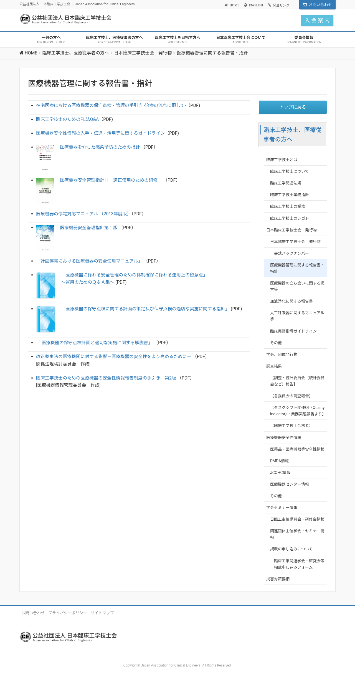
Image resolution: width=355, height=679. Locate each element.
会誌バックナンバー (291, 253)
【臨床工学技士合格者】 (291, 425)
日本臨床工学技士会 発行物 (291, 230)
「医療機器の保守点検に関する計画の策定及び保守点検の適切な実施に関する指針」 (146, 308)
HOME (234, 5)
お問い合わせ (320, 5)
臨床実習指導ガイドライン (293, 331)
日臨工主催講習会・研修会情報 (297, 519)
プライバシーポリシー (67, 613)
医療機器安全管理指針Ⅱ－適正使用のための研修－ (111, 180)
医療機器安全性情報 (283, 437)
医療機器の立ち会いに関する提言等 (297, 286)
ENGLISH (256, 5)
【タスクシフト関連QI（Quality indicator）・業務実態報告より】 (298, 410)
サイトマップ (102, 613)
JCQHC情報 (280, 472)
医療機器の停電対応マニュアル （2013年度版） (83, 213)
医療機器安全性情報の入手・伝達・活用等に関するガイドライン (100, 133)
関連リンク (281, 5)
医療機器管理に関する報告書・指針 (297, 268)
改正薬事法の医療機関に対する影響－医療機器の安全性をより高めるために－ (113, 356)
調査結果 (274, 366)
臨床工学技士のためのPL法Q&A (67, 119)
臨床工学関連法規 (285, 183)
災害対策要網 (278, 579)
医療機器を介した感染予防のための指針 (100, 147)
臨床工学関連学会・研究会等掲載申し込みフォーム (299, 564)
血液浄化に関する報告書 (291, 301)
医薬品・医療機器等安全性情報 (297, 449)
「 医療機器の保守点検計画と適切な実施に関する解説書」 (94, 342)
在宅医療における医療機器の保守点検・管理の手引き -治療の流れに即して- (111, 105)
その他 (276, 343)
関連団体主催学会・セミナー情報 (297, 534)
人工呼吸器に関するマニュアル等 (297, 316)
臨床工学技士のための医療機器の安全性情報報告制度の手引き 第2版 (106, 378)
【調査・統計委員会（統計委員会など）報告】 (297, 381)
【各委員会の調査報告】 (291, 396)
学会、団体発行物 (281, 354)
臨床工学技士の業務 (287, 206)
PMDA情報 (279, 461)
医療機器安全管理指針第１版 (89, 227)
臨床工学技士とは (281, 160)
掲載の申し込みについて (291, 549)
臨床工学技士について (289, 171)
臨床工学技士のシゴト (289, 218)
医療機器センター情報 (289, 484)
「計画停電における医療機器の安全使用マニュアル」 (89, 261)
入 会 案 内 (317, 20)
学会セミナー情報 (281, 507)
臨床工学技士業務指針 (289, 195)
